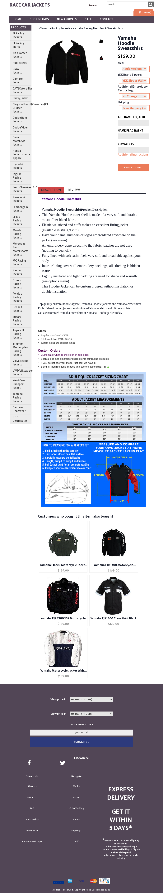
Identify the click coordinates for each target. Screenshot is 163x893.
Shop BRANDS (39, 19)
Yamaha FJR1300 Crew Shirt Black (114, 618)
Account (93, 5)
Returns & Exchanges (32, 841)
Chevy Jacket (20, 98)
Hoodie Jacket (59, 286)
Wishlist (76, 786)
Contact (106, 19)
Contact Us (32, 797)
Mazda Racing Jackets (17, 234)
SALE (88, 19)
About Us (32, 786)
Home (17, 19)
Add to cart (133, 167)
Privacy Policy (32, 819)
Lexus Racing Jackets (17, 220)
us (108, 366)
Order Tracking (76, 808)
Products (18, 27)
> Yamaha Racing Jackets (54, 28)
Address (76, 819)
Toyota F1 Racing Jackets (18, 334)
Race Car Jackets (29, 5)
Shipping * (76, 830)
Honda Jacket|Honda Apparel (21, 154)
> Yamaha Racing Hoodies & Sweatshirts (96, 28)
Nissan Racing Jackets (17, 284)
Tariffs (76, 841)
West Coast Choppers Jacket (19, 384)
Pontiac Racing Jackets (17, 297)
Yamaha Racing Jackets (18, 397)
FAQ (32, 808)
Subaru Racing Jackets (17, 320)
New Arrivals (67, 19)
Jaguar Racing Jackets (17, 177)
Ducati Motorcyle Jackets (19, 141)
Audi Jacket (20, 63)
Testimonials (32, 830)
